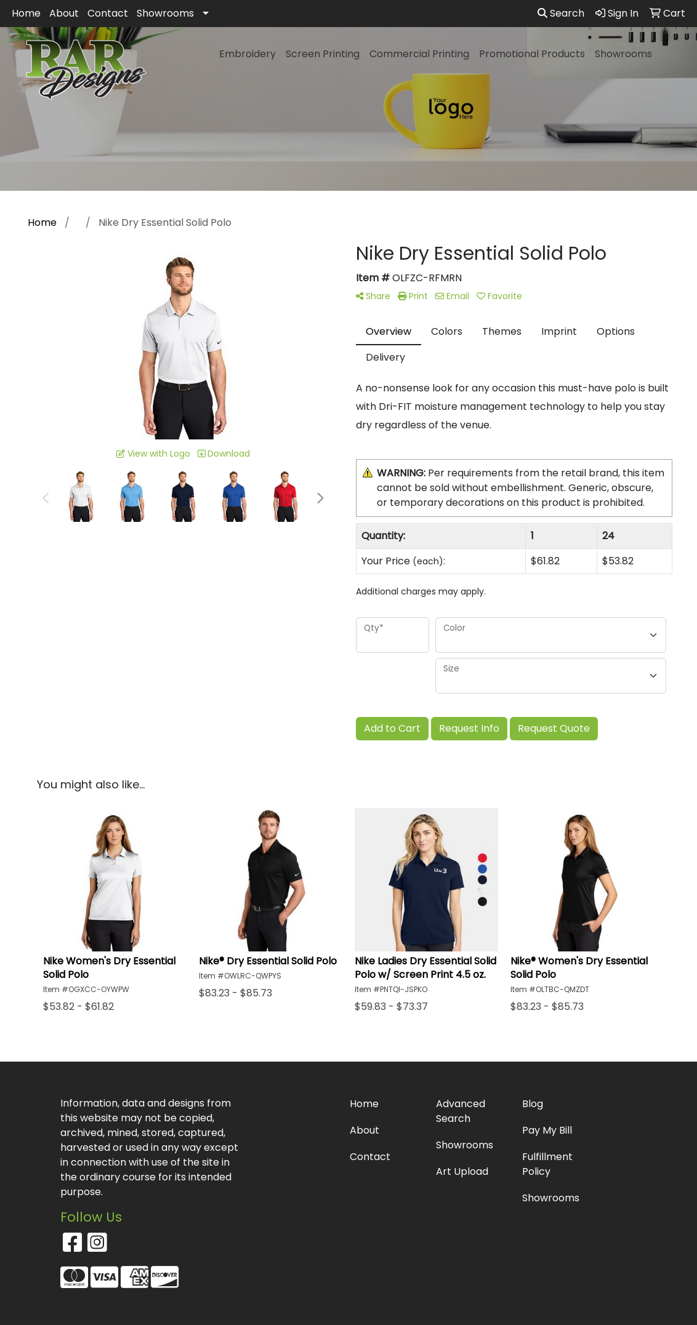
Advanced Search (460, 1111)
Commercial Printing (419, 54)
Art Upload (462, 1171)
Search (561, 13)
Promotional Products (532, 54)
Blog (532, 1104)
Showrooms (165, 13)
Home (26, 13)
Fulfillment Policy (547, 1164)
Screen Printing (323, 54)
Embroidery (247, 54)
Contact (107, 13)
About (64, 13)
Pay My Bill (547, 1130)
